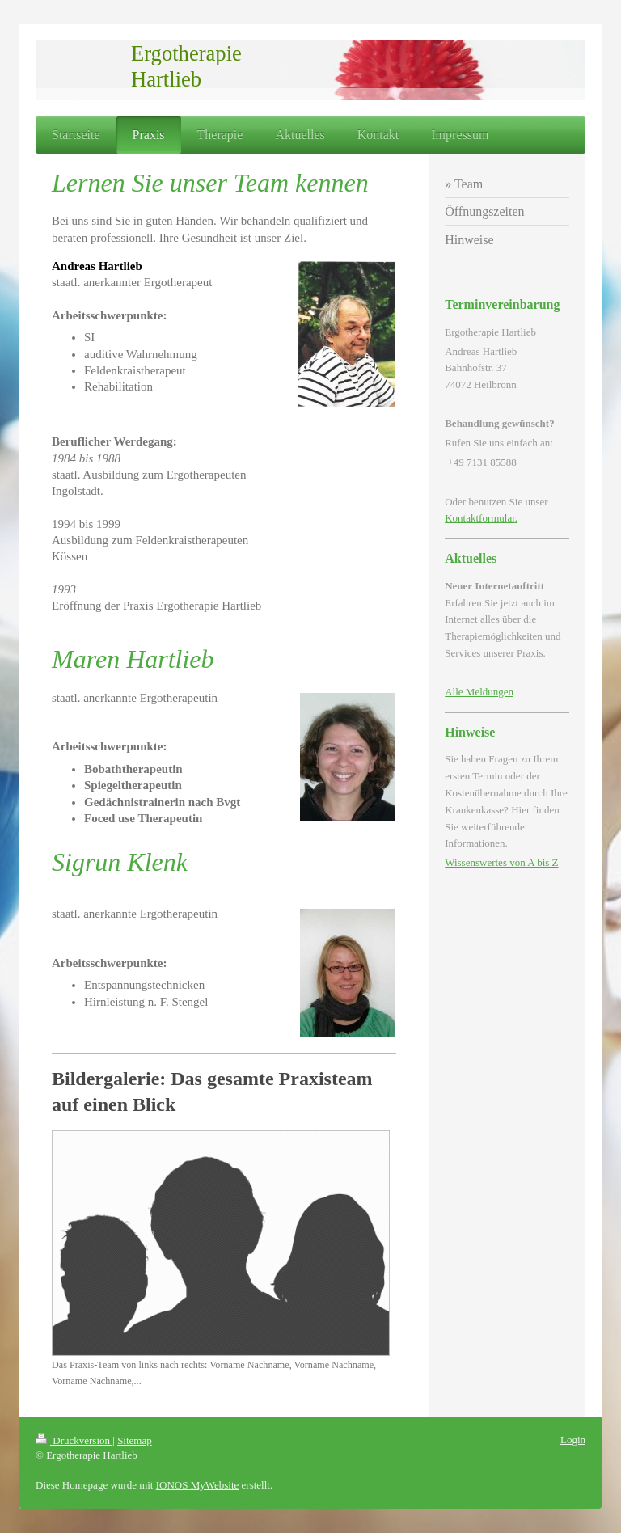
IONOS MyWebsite (197, 1485)
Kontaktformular (480, 518)
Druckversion (74, 1440)
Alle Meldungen (479, 692)
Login (572, 1440)
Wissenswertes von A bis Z (501, 862)
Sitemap (134, 1440)
